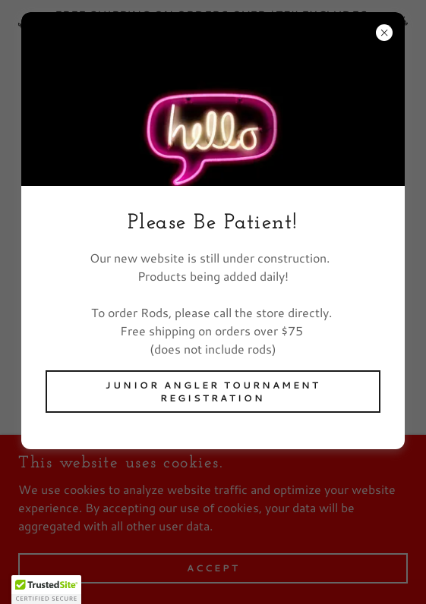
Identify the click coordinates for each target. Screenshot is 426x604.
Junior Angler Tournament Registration (213, 391)
